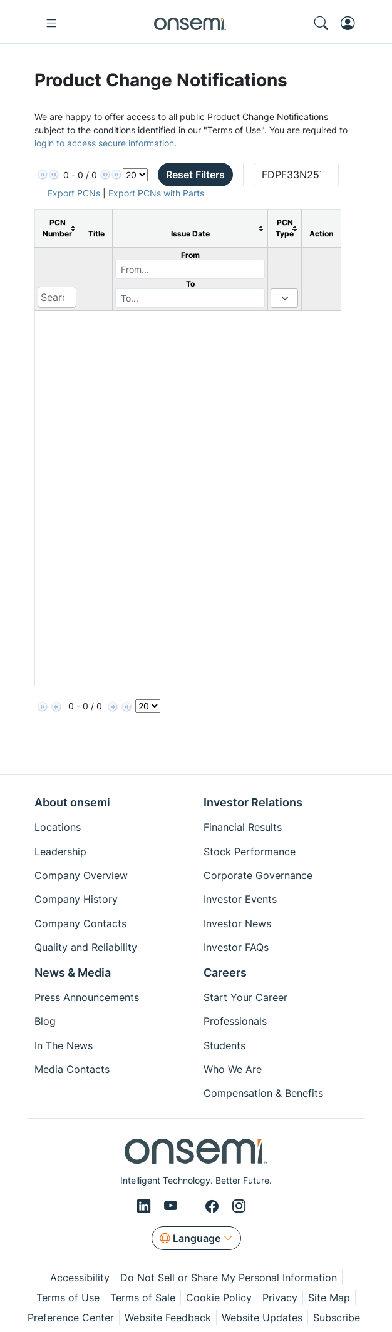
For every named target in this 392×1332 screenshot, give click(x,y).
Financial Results (243, 827)
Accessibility (80, 1277)
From (190, 255)
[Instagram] (238, 1206)
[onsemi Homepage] (189, 23)
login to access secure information (104, 143)
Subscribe (336, 1317)
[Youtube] (173, 1206)
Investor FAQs (236, 947)
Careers (225, 972)
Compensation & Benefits (263, 1093)
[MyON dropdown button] (351, 23)
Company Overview (81, 875)
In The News (63, 1045)
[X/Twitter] (193, 1206)
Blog (45, 1021)
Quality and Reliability (85, 947)
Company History (76, 899)
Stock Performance (250, 851)
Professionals (235, 1021)
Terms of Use (68, 1297)
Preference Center (71, 1317)
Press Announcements (86, 997)
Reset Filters (195, 174)
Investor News (237, 923)
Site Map (329, 1297)
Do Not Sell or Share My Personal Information (228, 1277)
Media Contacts (72, 1069)
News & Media (72, 972)
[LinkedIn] (145, 1206)
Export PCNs (74, 193)
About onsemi (72, 802)
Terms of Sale (142, 1297)
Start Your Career (245, 997)
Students (224, 1045)
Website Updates (262, 1317)
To (190, 283)
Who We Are (233, 1069)
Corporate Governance (258, 875)
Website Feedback (168, 1317)
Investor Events (240, 899)
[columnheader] (57, 229)
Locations (57, 827)
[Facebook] (213, 1206)
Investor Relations (253, 802)
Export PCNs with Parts (156, 193)
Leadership (60, 851)
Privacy (279, 1297)
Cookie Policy (219, 1297)
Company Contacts (80, 923)
